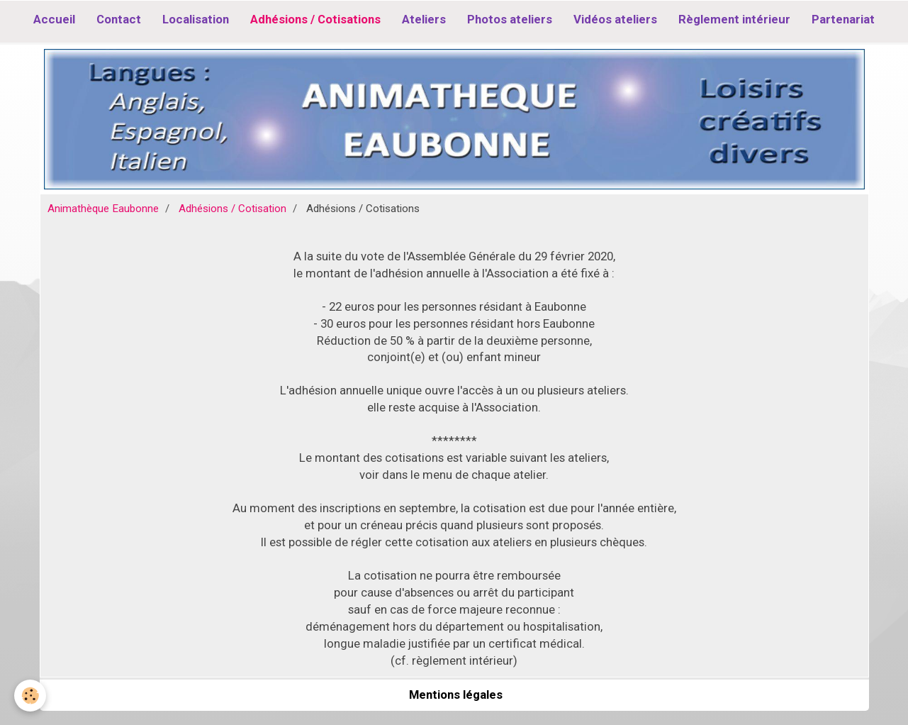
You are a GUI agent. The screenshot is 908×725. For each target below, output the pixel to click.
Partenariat (843, 19)
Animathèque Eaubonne (103, 208)
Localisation (195, 19)
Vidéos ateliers (615, 19)
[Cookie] (30, 696)
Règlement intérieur (734, 19)
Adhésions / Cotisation (232, 208)
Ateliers (424, 19)
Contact (118, 19)
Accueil (54, 19)
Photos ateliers (509, 19)
